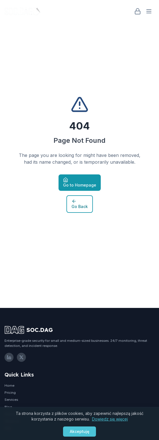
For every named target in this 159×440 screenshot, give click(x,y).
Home (9, 386)
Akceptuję (79, 431)
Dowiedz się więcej (110, 419)
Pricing (10, 393)
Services (11, 400)
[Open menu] (148, 11)
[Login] (137, 11)
